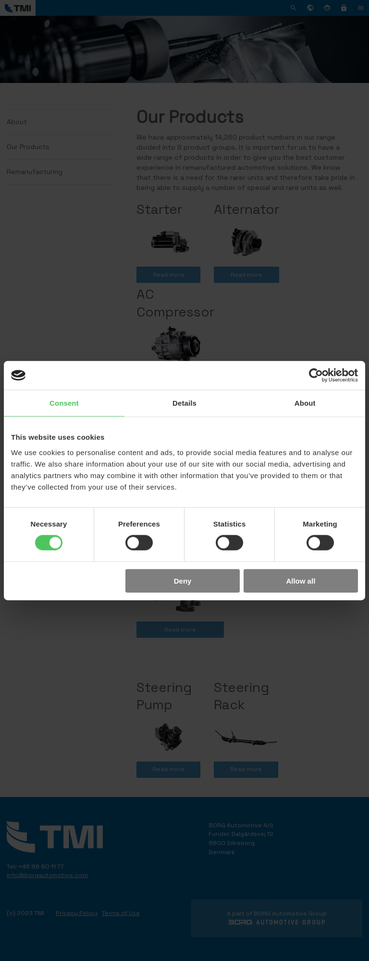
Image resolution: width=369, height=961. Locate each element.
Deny (183, 580)
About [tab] (305, 403)
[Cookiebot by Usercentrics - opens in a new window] (316, 375)
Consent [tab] (64, 403)
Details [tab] (184, 403)
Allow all (300, 580)
